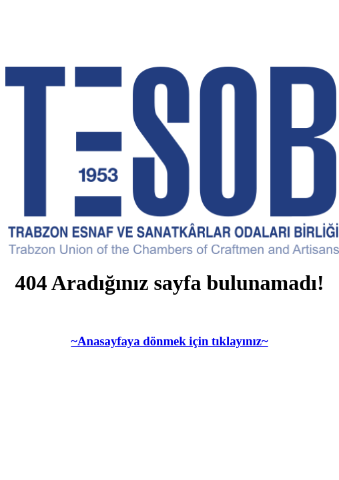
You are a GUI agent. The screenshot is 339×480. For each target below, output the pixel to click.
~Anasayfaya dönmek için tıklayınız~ (169, 341)
